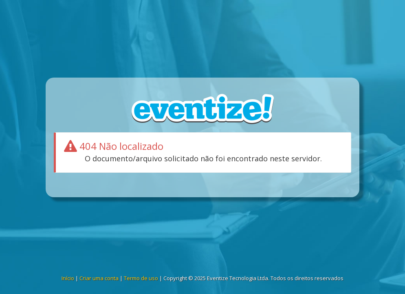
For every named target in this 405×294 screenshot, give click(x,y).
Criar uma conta (99, 278)
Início (68, 278)
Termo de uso (141, 278)
